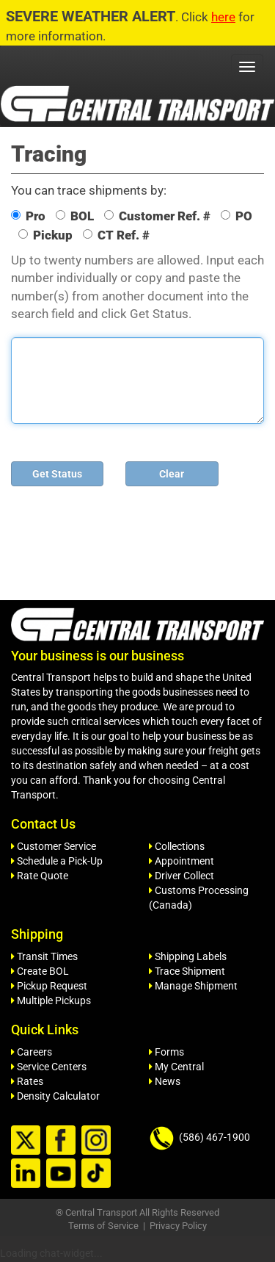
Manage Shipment (193, 986)
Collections (177, 846)
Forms (166, 1052)
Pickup (45, 235)
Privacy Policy (178, 1225)
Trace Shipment (187, 971)
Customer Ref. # (157, 216)
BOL (75, 216)
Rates (27, 1081)
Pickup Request (49, 986)
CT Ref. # (116, 235)
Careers (31, 1052)
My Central (176, 1066)
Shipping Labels (188, 956)
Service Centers (49, 1066)
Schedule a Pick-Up (57, 861)
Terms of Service (103, 1225)
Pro (28, 216)
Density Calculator (55, 1096)
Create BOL (40, 971)
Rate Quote (39, 875)
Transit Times (44, 956)
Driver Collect (181, 875)
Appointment (181, 861)
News (164, 1081)
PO (236, 216)
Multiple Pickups (51, 1000)
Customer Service (53, 846)
